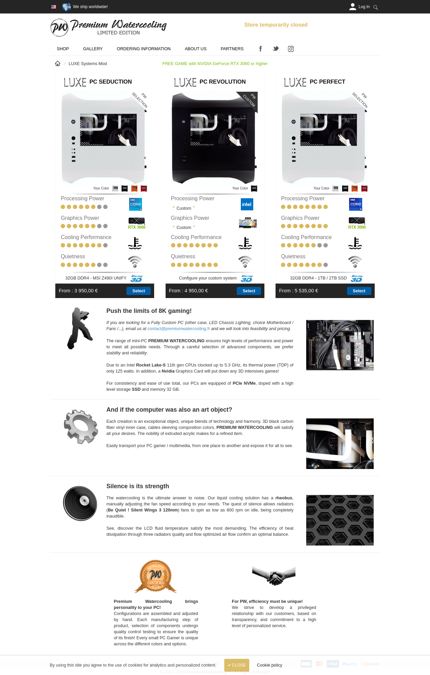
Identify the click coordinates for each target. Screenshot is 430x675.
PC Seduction (110, 82)
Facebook (260, 48)
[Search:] (375, 7)
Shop (63, 49)
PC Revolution (223, 82)
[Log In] (364, 7)
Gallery (93, 49)
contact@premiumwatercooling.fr (178, 328)
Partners (232, 49)
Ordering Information (144, 49)
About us (195, 49)
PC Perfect (327, 82)
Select (139, 291)
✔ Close (237, 665)
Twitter (276, 48)
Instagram (291, 48)
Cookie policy (269, 665)
